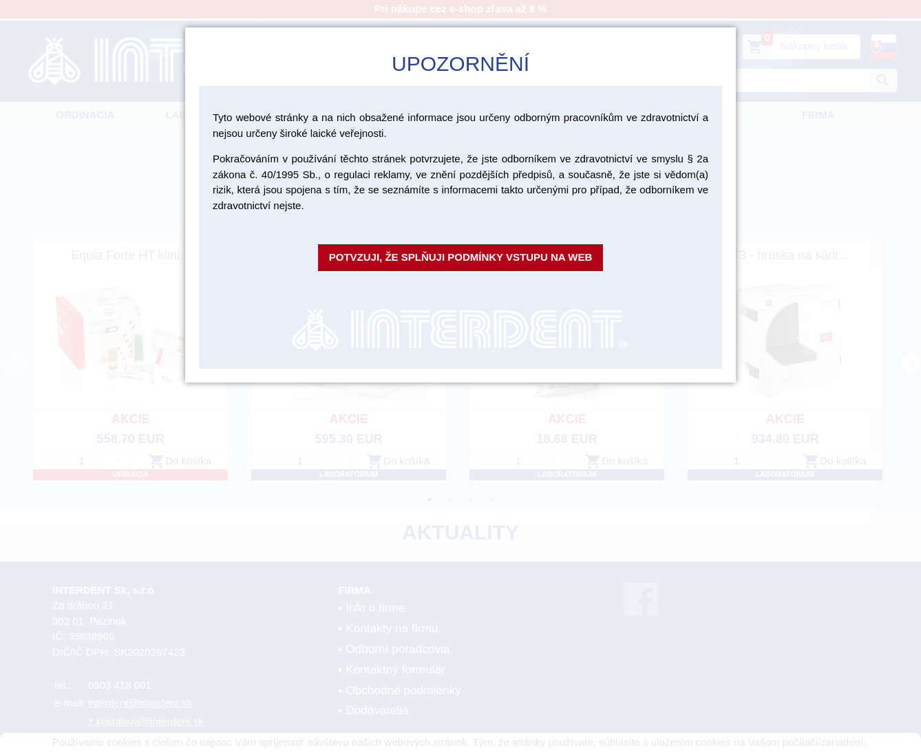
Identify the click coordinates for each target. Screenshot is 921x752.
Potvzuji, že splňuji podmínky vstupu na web (461, 257)
